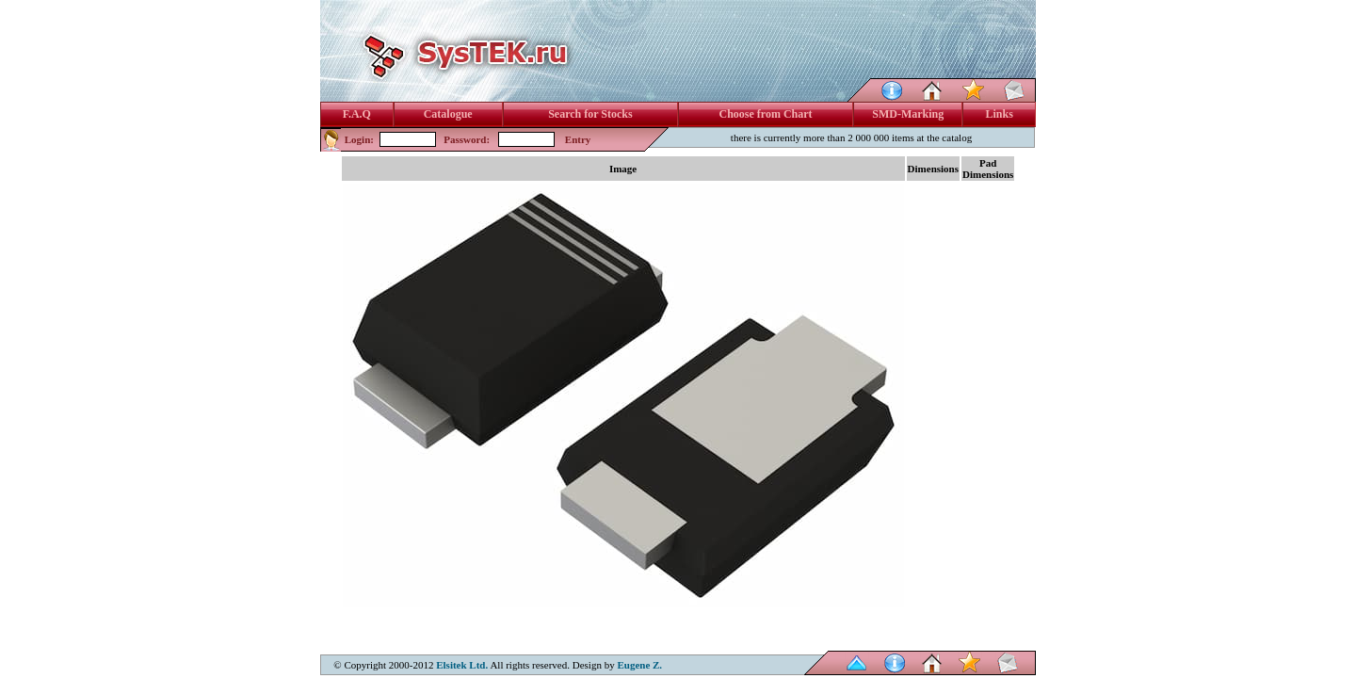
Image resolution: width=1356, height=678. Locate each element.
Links (999, 114)
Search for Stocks (590, 114)
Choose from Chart (765, 114)
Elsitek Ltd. (462, 664)
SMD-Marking (908, 114)
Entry (578, 139)
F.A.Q (357, 114)
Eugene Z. (639, 664)
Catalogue (448, 114)
